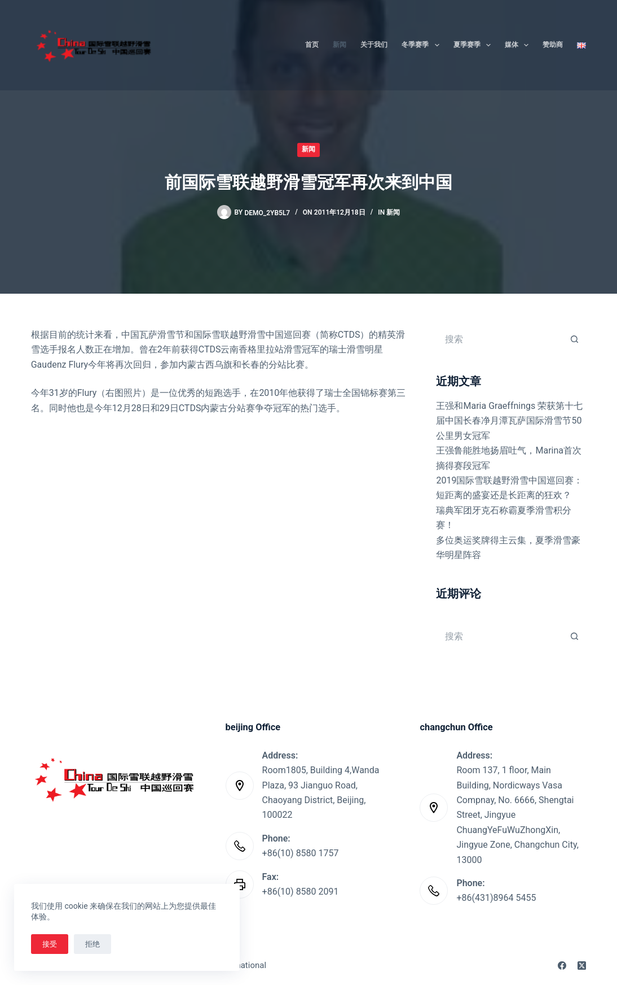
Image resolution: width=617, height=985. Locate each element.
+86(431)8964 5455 (496, 897)
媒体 (519, 45)
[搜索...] (499, 339)
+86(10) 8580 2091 (300, 891)
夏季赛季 (474, 45)
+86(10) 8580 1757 (300, 853)
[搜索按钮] (574, 339)
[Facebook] (562, 965)
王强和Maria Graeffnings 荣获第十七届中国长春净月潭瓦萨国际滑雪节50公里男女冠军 (509, 420)
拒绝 (92, 944)
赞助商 (553, 45)
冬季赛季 (422, 45)
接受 (49, 944)
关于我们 (373, 45)
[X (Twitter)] (582, 965)
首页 (312, 45)
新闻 (339, 45)
